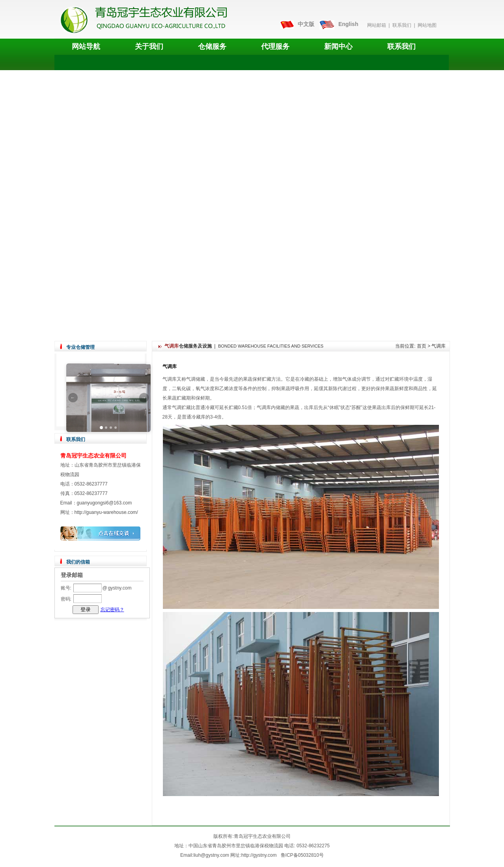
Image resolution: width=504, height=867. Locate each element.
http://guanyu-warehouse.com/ (106, 512)
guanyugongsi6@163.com (104, 503)
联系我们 (401, 25)
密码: (66, 599)
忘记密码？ (112, 609)
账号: (66, 588)
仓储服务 (212, 46)
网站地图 (427, 25)
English (348, 24)
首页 (421, 346)
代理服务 (275, 46)
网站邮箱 (376, 25)
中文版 (306, 24)
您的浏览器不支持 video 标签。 (251, 201)
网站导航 (86, 46)
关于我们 (149, 46)
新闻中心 (338, 46)
